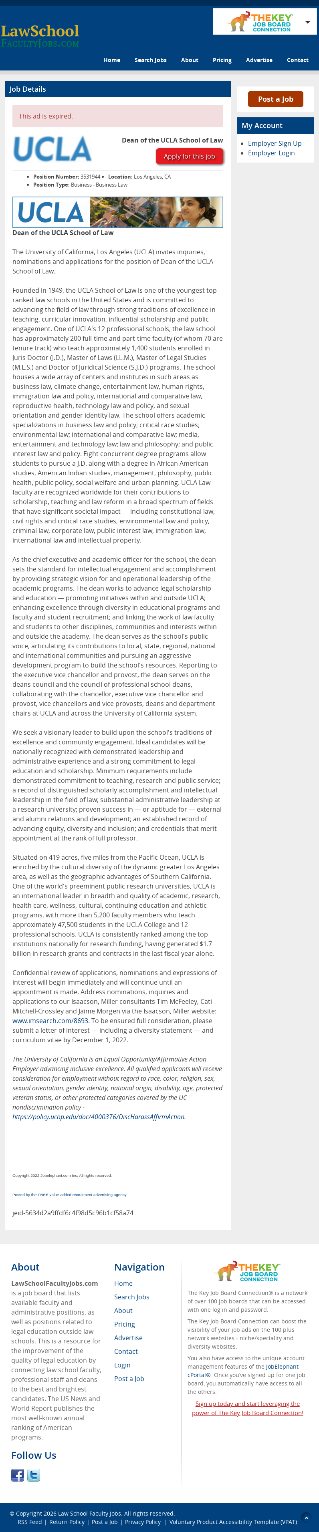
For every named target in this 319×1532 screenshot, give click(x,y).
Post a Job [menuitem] (129, 1378)
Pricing (222, 60)
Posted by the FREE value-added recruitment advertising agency (69, 1194)
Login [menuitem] (122, 1365)
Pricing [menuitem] (124, 1324)
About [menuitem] (123, 1310)
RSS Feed (30, 1522)
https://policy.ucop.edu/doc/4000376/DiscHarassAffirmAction (98, 1116)
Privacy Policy (143, 1522)
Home (111, 60)
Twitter (33, 1475)
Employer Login (271, 153)
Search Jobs (151, 60)
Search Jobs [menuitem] (131, 1297)
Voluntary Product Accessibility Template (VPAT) (233, 1522)
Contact (298, 60)
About (189, 60)
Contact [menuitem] (126, 1351)
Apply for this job (189, 156)
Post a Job (275, 99)
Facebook (17, 1475)
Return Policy (67, 1522)
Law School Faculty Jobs (89, 1513)
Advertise (259, 60)
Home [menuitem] (123, 1283)
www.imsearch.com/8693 (50, 1020)
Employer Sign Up (275, 143)
